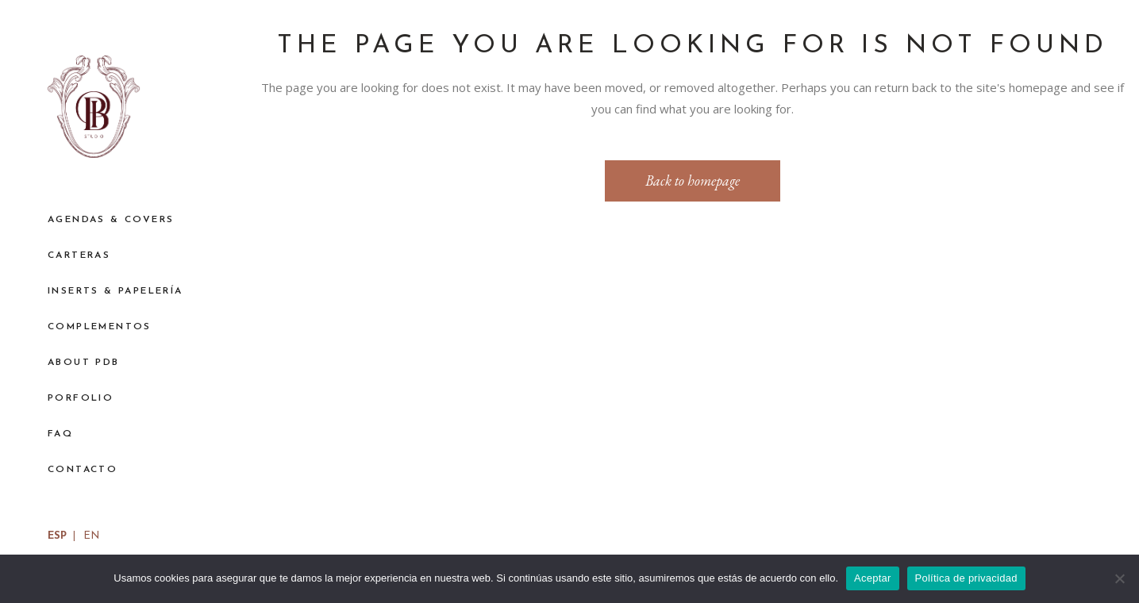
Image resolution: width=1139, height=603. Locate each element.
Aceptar (872, 578)
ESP (57, 536)
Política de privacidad (966, 578)
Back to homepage (692, 180)
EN (91, 536)
